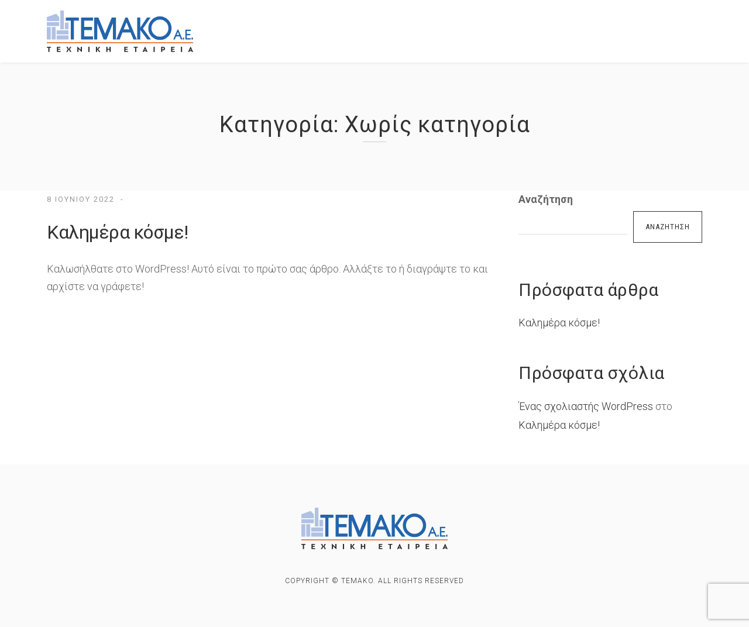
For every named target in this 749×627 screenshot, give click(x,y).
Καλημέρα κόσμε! (117, 232)
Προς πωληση (427, 24)
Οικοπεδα (611, 27)
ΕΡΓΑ (358, 23)
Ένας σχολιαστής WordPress (585, 406)
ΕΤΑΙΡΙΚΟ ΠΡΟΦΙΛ (282, 23)
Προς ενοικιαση (524, 25)
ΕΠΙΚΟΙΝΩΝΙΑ (272, 47)
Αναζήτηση (545, 199)
